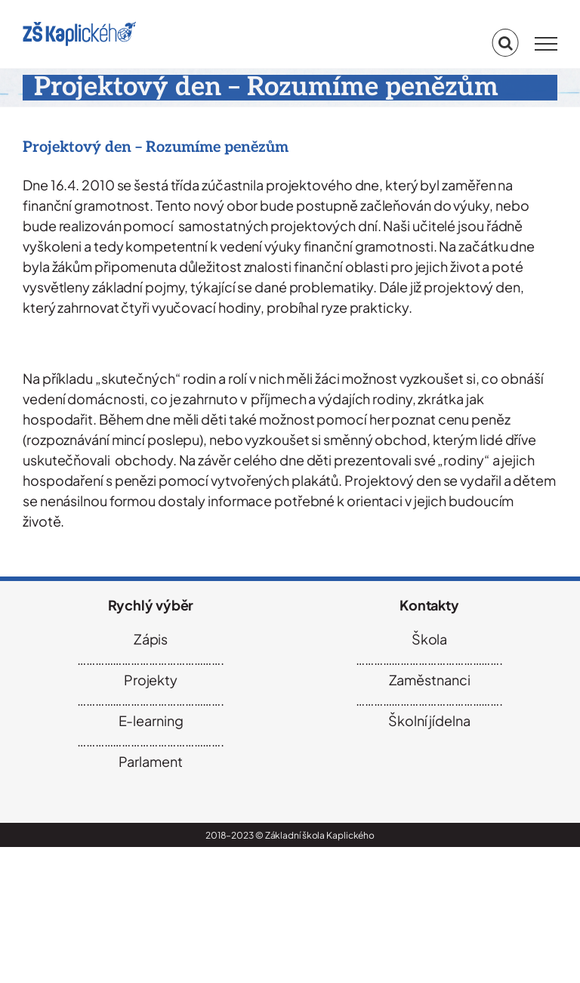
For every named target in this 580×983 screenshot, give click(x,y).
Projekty (150, 679)
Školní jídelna (429, 720)
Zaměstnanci (429, 679)
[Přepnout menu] (546, 44)
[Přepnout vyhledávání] (505, 43)
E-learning (151, 720)
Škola (430, 639)
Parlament (150, 761)
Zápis (151, 639)
